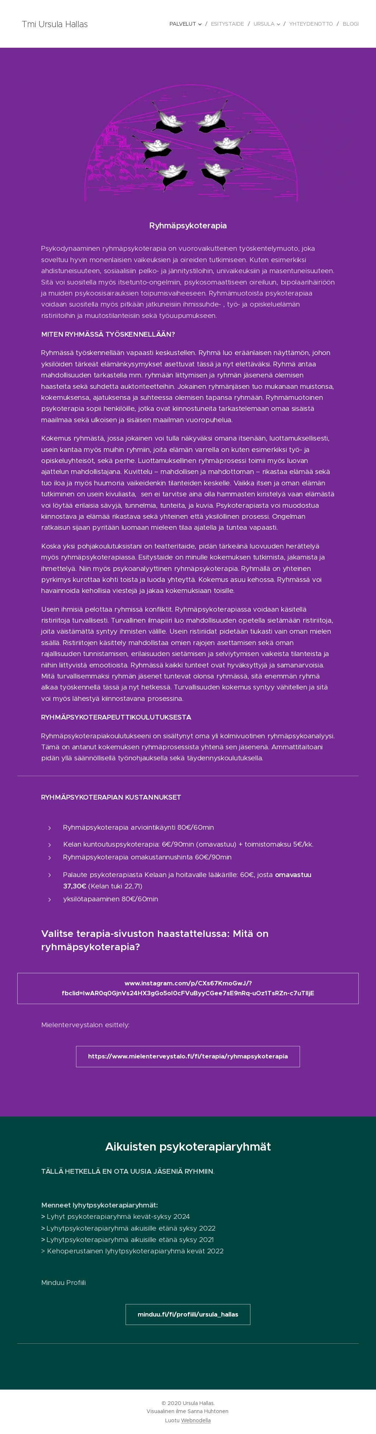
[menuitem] (187, 24)
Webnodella (196, 1420)
